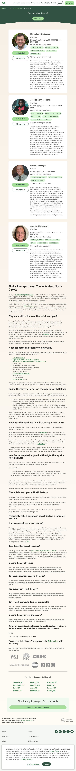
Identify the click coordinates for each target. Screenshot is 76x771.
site (28, 541)
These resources (26, 720)
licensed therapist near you (24, 295)
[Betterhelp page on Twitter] (68, 743)
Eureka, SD (34, 682)
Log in (60, 3)
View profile (20, 58)
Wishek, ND (17, 691)
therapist (46, 334)
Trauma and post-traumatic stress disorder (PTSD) (29, 362)
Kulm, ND (50, 685)
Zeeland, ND (35, 685)
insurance (43, 432)
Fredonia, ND (35, 691)
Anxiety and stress (18, 358)
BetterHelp (41, 444)
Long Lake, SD (18, 685)
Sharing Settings (26, 759)
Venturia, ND (18, 682)
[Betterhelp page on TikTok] (64, 743)
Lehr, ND (16, 688)
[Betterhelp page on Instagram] (60, 743)
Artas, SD (34, 688)
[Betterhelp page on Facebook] (56, 743)
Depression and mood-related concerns (25, 360)
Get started (69, 3)
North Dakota (17, 8)
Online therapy (28, 306)
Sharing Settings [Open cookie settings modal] (33, 764)
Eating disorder (17, 379)
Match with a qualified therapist (38, 707)
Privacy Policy (54, 751)
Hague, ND (51, 691)
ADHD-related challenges (20, 373)
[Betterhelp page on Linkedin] (72, 743)
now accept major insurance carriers (43, 551)
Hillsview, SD (52, 682)
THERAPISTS (4, 8)
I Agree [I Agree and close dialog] (46, 764)
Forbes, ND (51, 688)
